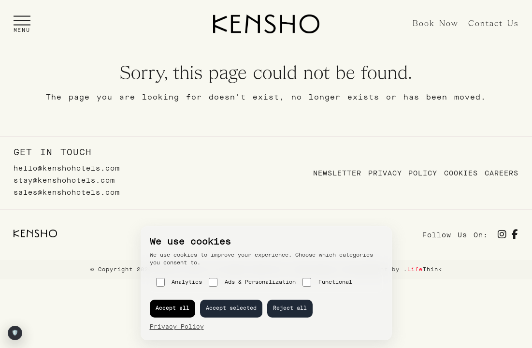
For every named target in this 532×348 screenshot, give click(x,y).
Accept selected (231, 308)
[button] (22, 23)
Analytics (179, 282)
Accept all (172, 308)
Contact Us (493, 24)
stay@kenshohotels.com (64, 180)
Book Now (436, 24)
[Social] (502, 235)
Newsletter (337, 173)
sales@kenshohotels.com (67, 192)
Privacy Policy (402, 173)
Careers (501, 173)
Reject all (290, 308)
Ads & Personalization (252, 282)
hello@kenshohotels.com (67, 168)
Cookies (461, 173)
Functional (327, 282)
